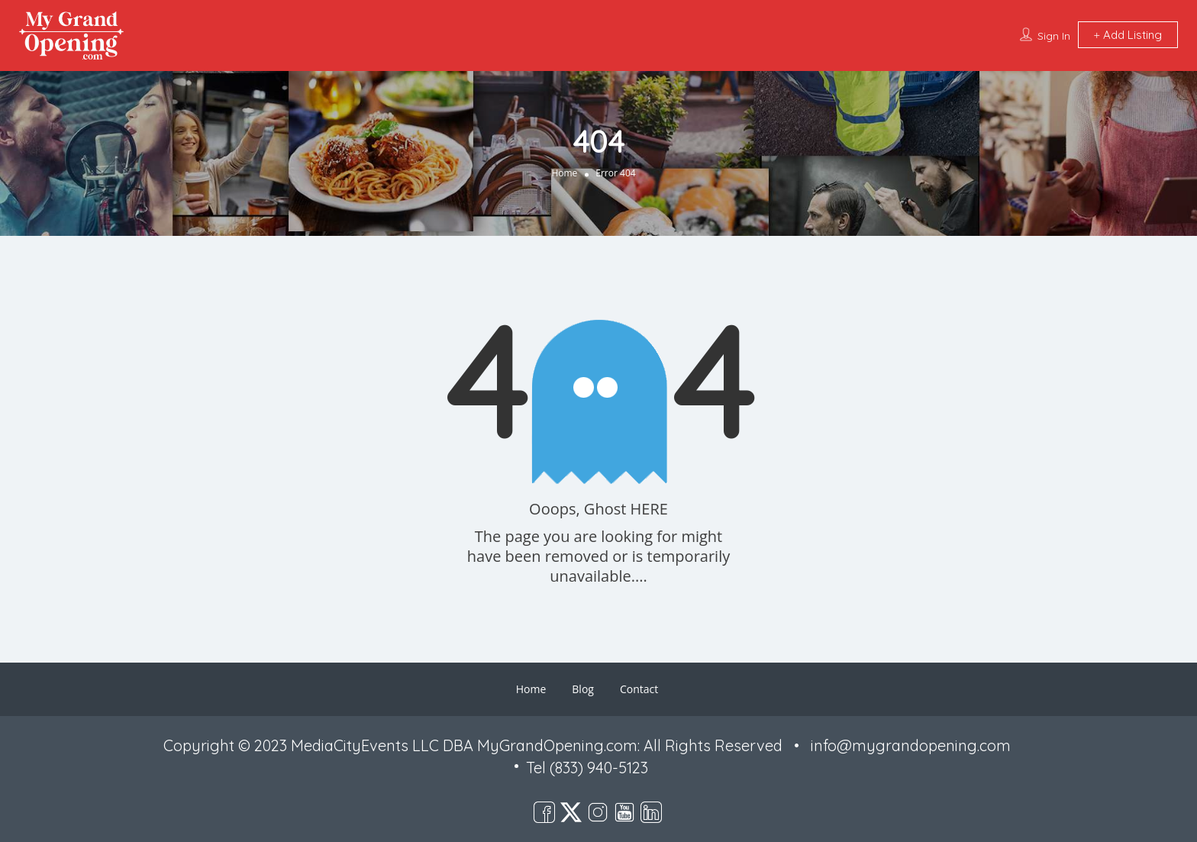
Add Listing (1128, 34)
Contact (639, 689)
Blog (583, 689)
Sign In (1053, 36)
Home (564, 172)
